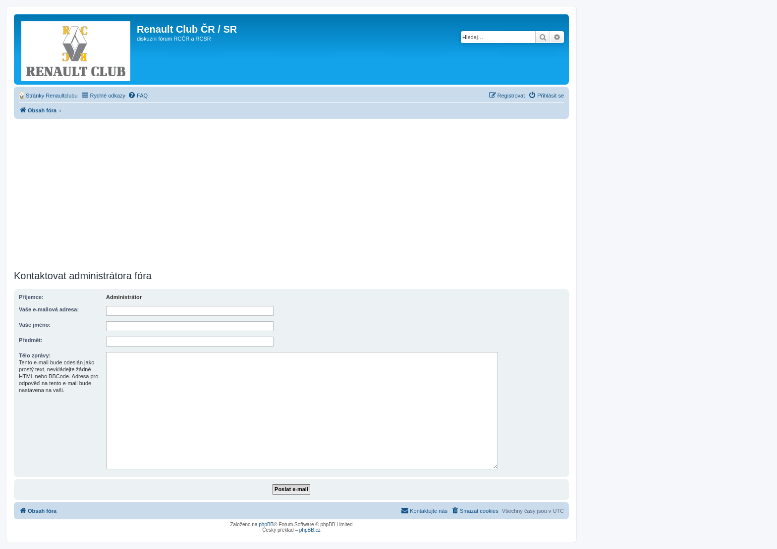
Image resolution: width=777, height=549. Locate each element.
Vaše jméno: (35, 325)
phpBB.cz (310, 530)
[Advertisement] (291, 193)
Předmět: (31, 340)
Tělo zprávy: (35, 355)
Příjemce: (31, 297)
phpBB (266, 524)
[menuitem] (48, 95)
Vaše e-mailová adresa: (49, 309)
